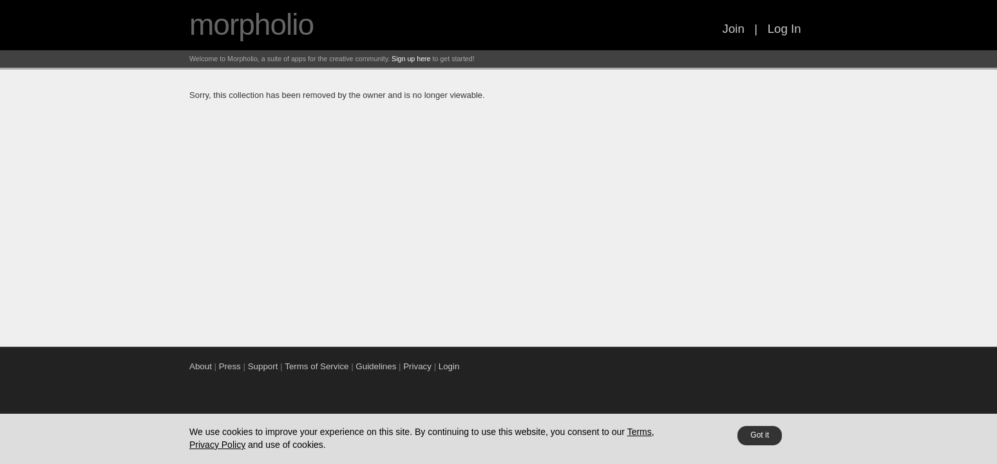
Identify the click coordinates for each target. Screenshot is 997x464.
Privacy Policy (217, 445)
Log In (784, 28)
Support (263, 366)
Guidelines (376, 366)
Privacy (417, 366)
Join (734, 28)
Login (449, 366)
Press (230, 366)
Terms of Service (316, 366)
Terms (639, 432)
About (200, 366)
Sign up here (411, 59)
